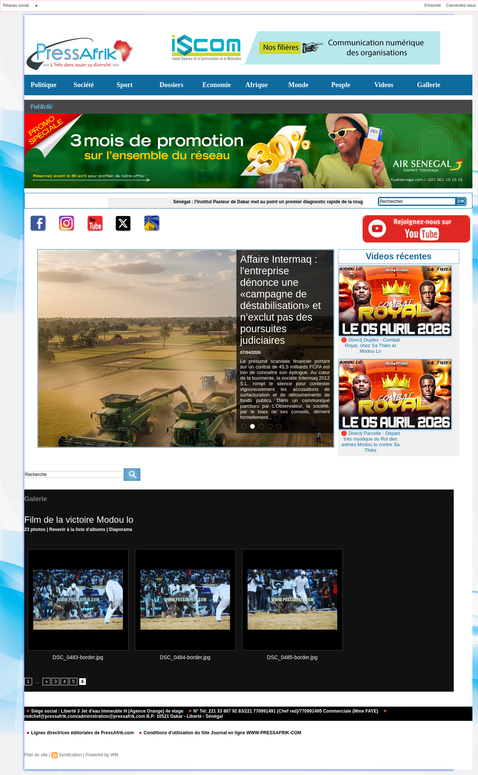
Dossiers (171, 85)
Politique (43, 85)
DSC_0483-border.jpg (78, 657)
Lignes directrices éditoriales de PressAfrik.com (80, 732)
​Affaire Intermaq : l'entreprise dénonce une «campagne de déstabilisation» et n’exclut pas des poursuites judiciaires (280, 300)
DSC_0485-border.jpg (292, 657)
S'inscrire (432, 5)
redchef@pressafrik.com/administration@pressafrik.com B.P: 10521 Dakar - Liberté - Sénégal (205, 714)
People (340, 85)
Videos (383, 85)
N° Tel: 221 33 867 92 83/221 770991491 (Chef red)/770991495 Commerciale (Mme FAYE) (283, 711)
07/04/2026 (250, 352)
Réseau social (16, 5)
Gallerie (428, 85)
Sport (125, 85)
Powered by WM (102, 754)
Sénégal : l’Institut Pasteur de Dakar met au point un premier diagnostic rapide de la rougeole (275, 201)
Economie (216, 85)
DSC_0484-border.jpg (185, 657)
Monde (298, 85)
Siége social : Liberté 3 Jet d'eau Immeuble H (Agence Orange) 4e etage (105, 711)
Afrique (256, 85)
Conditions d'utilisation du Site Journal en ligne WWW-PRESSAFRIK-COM (220, 732)
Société (84, 85)
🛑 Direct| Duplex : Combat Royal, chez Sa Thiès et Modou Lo (370, 345)
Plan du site (36, 754)
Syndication (70, 754)
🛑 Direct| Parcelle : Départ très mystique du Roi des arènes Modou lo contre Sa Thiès (370, 441)
